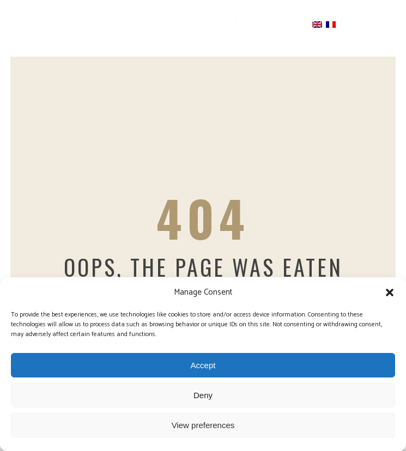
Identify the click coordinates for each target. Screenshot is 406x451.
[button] (389, 292)
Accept (203, 365)
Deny (203, 395)
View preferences (203, 425)
